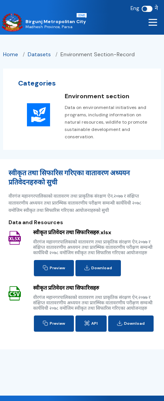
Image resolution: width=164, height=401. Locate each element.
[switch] (147, 9)
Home (10, 54)
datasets (40, 54)
